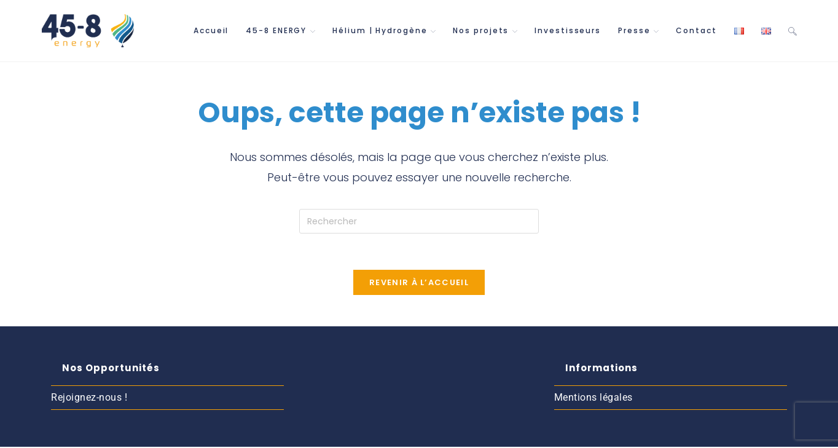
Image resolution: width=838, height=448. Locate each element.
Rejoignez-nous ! (89, 399)
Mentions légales (593, 399)
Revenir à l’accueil (419, 283)
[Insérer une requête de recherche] (419, 221)
